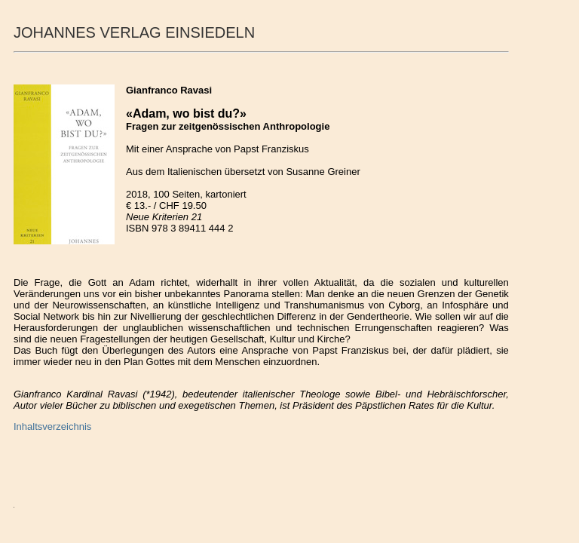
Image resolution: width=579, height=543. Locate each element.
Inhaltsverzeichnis (52, 426)
